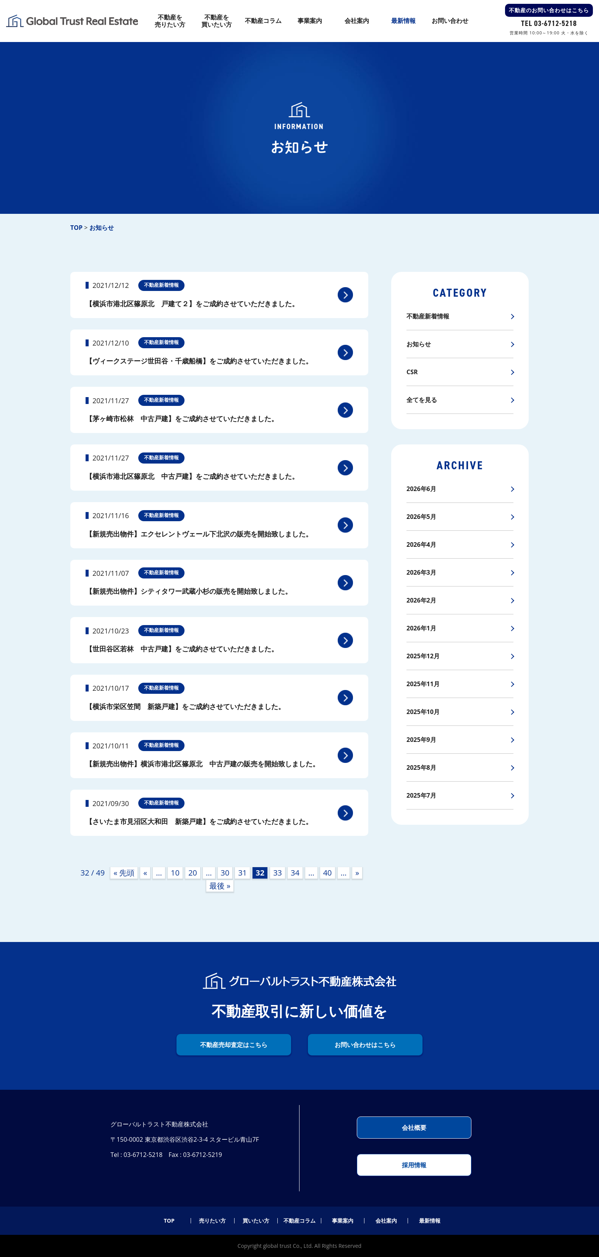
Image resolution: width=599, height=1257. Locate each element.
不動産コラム (299, 1220)
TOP (169, 1220)
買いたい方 (256, 1220)
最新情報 (429, 1220)
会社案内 (386, 1220)
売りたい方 (212, 1220)
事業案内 (342, 1220)
